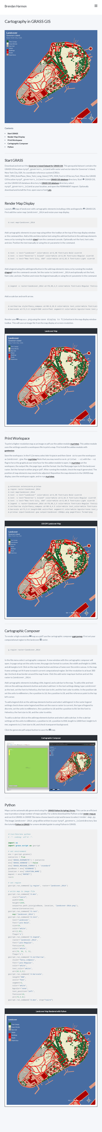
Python (11, 148)
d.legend (9, 272)
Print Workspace (15, 141)
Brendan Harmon (20, 6)
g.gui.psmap (77, 634)
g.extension (10, 449)
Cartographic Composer (18, 144)
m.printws (74, 443)
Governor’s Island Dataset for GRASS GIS (47, 166)
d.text (35, 239)
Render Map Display (17, 138)
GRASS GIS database (60, 180)
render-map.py (11, 813)
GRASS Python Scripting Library (62, 806)
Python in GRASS (62, 819)
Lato (50, 190)
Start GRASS (13, 134)
